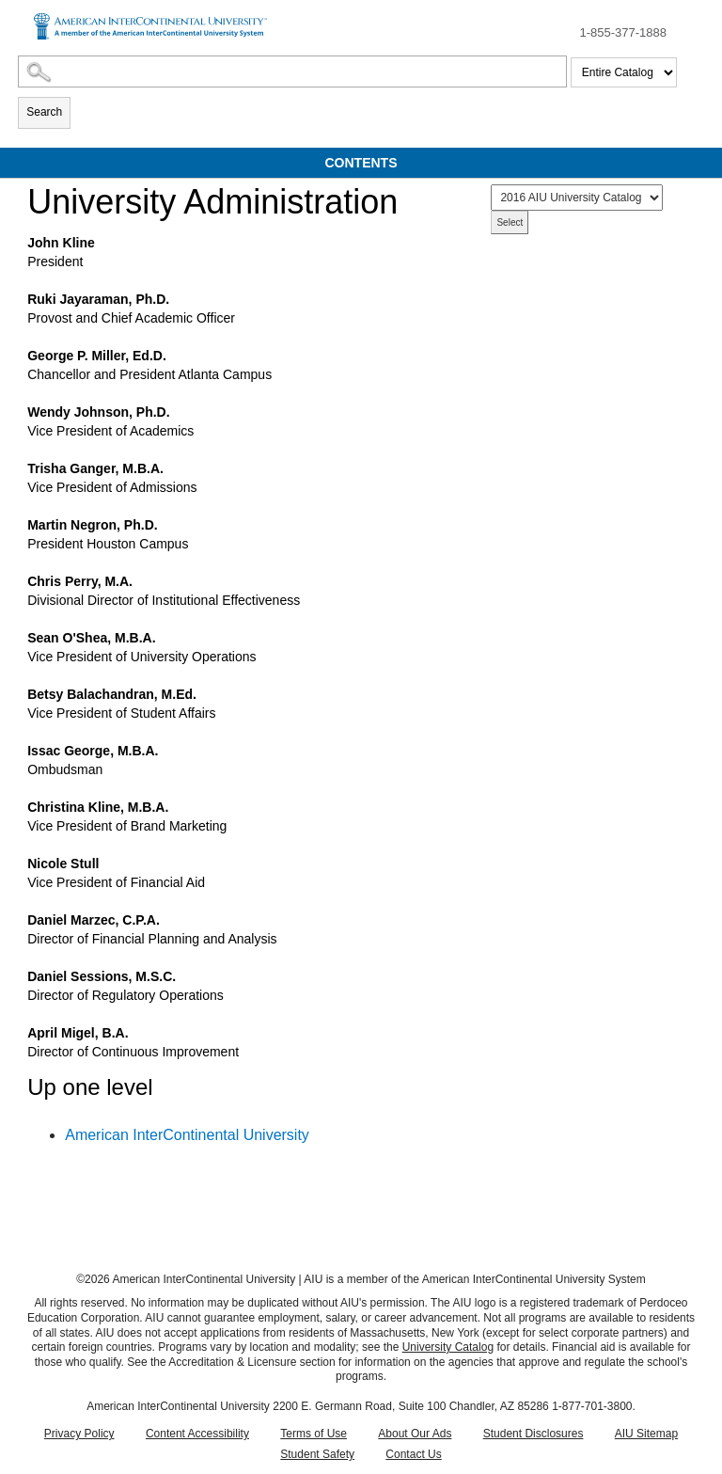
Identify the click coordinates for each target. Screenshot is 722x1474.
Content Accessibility (197, 1433)
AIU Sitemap (646, 1433)
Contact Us (413, 1454)
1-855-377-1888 (623, 32)
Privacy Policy (79, 1433)
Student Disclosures (533, 1433)
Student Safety (317, 1454)
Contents (361, 162)
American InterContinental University (187, 1135)
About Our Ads (414, 1433)
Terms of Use (313, 1433)
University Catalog (448, 1347)
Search (44, 112)
